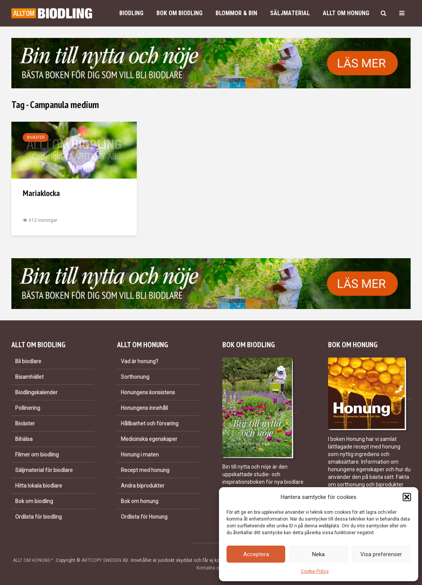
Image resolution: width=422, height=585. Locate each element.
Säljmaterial (290, 13)
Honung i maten (140, 455)
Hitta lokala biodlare (38, 486)
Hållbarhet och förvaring (149, 423)
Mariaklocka (41, 193)
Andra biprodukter (142, 486)
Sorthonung (135, 377)
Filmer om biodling (37, 455)
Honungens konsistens (148, 392)
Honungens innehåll (144, 408)
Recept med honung (145, 470)
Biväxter (35, 137)
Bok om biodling (179, 13)
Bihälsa (24, 439)
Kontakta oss (210, 568)
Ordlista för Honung (144, 517)
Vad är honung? (139, 361)
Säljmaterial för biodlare (44, 470)
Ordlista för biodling (38, 517)
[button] (407, 497)
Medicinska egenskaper (149, 439)
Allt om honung (346, 13)
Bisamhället (29, 377)
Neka (318, 554)
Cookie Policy (315, 571)
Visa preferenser (381, 554)
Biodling (131, 13)
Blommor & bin (236, 13)
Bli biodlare (28, 361)
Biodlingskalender (36, 392)
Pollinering (27, 408)
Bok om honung (139, 501)
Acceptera (256, 554)
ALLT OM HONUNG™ (33, 560)
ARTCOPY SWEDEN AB (104, 560)
